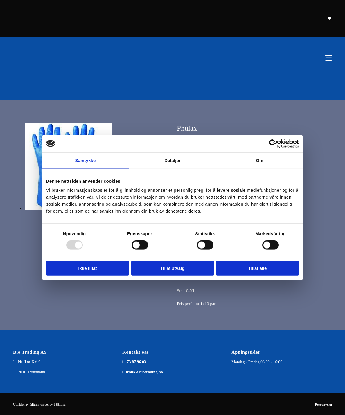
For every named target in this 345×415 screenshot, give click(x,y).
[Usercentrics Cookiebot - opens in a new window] (273, 143)
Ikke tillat (87, 268)
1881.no (59, 405)
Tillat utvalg (172, 268)
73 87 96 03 (136, 362)
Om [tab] (259, 160)
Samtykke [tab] (85, 160)
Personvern (323, 405)
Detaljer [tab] (172, 160)
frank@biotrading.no (144, 372)
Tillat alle (257, 268)
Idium (34, 405)
